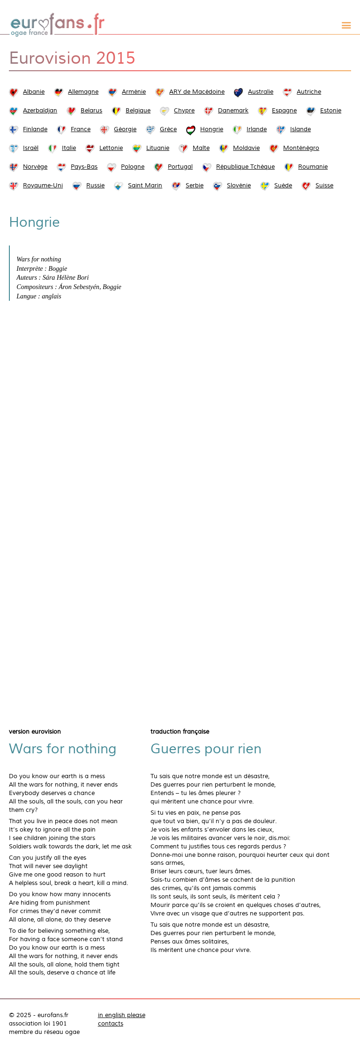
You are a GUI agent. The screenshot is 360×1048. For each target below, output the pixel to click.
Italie (69, 148)
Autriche (309, 92)
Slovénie (239, 185)
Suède (283, 185)
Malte (201, 148)
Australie (260, 92)
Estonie (330, 110)
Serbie (194, 185)
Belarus (91, 110)
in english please (121, 1015)
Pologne (132, 167)
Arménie (134, 92)
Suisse (324, 185)
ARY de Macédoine (197, 92)
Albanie (34, 92)
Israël (30, 148)
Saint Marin (145, 185)
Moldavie (246, 148)
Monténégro (301, 148)
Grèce (168, 129)
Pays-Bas (84, 167)
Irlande (257, 129)
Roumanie (313, 167)
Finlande (35, 129)
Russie (95, 185)
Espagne (284, 110)
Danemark (233, 110)
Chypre (184, 110)
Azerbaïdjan (40, 110)
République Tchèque (245, 167)
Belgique (138, 110)
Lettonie (111, 148)
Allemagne (83, 92)
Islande (300, 129)
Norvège (35, 167)
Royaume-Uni (43, 185)
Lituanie (157, 148)
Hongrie (211, 129)
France (80, 129)
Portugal (180, 167)
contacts (110, 1023)
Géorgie (125, 129)
